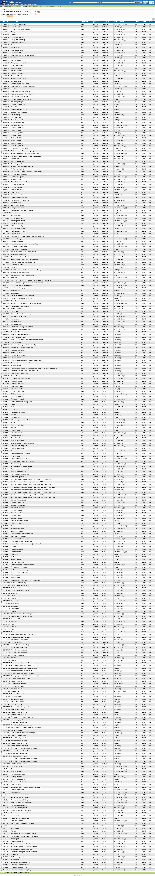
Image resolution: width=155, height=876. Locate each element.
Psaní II (13, 627)
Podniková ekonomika (17, 396)
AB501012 (6, 52)
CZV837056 (6, 722)
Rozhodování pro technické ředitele (21, 665)
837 (136, 24)
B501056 (5, 495)
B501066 (5, 521)
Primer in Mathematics (17, 184)
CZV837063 (6, 740)
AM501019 (6, 257)
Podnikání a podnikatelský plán (20, 474)
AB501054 (6, 138)
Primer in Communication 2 (19, 182)
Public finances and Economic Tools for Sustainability (26, 156)
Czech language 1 (16, 115)
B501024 (5, 453)
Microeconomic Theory (17, 223)
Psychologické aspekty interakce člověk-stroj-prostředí (26, 580)
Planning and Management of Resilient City (23, 345)
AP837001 (6, 373)
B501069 (5, 528)
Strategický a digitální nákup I (19, 738)
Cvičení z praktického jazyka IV (20, 590)
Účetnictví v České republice (19, 446)
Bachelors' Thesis (16, 68)
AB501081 (6, 164)
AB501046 (6, 117)
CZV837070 (6, 758)
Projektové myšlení (16, 696)
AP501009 (6, 355)
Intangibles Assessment (18, 350)
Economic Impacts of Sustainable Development (24, 363)
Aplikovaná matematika (18, 557)
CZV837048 (6, 702)
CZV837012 (6, 611)
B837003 (5, 567)
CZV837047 (6, 699)
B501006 (5, 407)
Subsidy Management (17, 122)
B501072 (5, 536)
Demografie (14, 546)
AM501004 (6, 221)
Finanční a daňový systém (18, 425)
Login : (70, 2)
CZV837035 (6, 668)
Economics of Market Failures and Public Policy (24, 371)
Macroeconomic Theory (18, 228)
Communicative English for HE (20, 683)
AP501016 (6, 371)
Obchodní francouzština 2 (18, 502)
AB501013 (6, 55)
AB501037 (6, 94)
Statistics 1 (14, 45)
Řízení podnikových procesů (19, 567)
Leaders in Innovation (17, 383)
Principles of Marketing (17, 37)
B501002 (5, 396)
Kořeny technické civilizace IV (19, 753)
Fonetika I (14, 595)
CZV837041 (6, 683)
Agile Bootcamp (15, 290)
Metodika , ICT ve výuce (18, 619)
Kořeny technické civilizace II (19, 745)
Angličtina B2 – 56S (16, 704)
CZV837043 (6, 689)
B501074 (5, 539)
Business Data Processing (18, 78)
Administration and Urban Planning (21, 314)
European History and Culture (19, 112)
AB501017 (6, 65)
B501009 (5, 414)
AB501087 (6, 177)
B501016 (5, 433)
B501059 (5, 502)
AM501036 (6, 296)
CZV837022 (6, 637)
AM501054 (6, 303)
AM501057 (6, 311)
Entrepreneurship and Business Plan (21, 99)
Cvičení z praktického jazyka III (20, 588)
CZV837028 (6, 652)
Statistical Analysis (16, 215)
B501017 (5, 435)
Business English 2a (17, 133)
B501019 (5, 440)
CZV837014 (6, 616)
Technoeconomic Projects (18, 316)
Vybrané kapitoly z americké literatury (22, 634)
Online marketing (16, 464)
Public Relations (15, 301)
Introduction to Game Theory (19, 96)
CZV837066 (6, 748)
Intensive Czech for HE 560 (19, 714)
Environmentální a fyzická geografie (21, 541)
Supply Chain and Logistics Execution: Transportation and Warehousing (31, 283)
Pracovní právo (15, 456)
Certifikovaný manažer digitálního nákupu (23, 673)
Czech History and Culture (18, 120)
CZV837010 (6, 606)
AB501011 (6, 50)
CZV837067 (6, 751)
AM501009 (6, 233)
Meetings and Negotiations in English (21, 298)
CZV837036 (6, 670)
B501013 (5, 425)
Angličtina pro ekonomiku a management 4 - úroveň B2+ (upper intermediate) (33, 497)
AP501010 (6, 358)
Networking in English (17, 102)
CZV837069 (6, 756)
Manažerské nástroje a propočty (20, 526)
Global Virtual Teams (17, 264)
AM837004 (6, 332)
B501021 (5, 446)
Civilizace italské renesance (19, 756)
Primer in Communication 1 (19, 174)
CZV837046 (6, 696)
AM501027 (6, 275)
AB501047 (6, 120)
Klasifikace (35, 6)
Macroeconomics (16, 60)
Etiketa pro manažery (17, 531)
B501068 (5, 526)
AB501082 (6, 166)
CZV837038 (6, 676)
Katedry (24, 6)
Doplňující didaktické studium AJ (20, 678)
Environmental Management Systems (22, 327)
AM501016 (6, 249)
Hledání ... (11, 6)
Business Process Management (20, 272)
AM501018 (6, 254)
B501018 (5, 438)
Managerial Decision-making (19, 231)
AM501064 (6, 324)
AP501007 (6, 350)
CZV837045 (6, 694)
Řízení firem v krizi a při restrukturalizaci (22, 717)
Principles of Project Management (20, 32)
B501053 (5, 487)
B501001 (5, 394)
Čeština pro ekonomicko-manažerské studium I (24, 758)
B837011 (5, 580)
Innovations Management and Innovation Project (25, 244)
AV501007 (6, 383)
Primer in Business (16, 187)
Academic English (16, 179)
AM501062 (6, 319)
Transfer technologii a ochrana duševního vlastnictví (26, 727)
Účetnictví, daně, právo (17, 391)
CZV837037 (6, 673)
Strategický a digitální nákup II (19, 740)
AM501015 (6, 246)
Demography (15, 158)
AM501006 (6, 226)
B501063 (5, 513)
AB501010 (6, 47)
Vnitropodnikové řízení (17, 528)
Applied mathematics (17, 195)
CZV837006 (6, 595)
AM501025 (6, 270)
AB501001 (6, 24)
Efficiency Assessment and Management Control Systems (27, 236)
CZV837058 (6, 727)
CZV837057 (6, 725)
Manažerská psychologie (18, 412)
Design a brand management (19, 451)
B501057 (5, 497)
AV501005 (6, 378)
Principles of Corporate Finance (20, 63)
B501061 (5, 508)
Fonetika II (14, 598)
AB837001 (6, 208)
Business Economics (17, 27)
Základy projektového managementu (21, 402)
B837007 (5, 575)
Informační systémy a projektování (21, 420)
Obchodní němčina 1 (17, 510)
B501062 (5, 510)
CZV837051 (6, 709)
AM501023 (6, 264)
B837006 (5, 572)
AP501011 (6, 360)
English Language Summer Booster (21, 720)
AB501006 (6, 37)
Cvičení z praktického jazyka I (19, 583)
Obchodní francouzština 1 (18, 500)
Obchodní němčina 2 (17, 513)
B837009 (5, 577)
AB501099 (6, 202)
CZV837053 (6, 714)
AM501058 (6, 314)
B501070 (5, 531)
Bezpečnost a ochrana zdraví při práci (22, 533)
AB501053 (6, 135)
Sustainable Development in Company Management (26, 360)
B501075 (5, 541)
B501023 (5, 451)
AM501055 (6, 306)
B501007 (5, 409)
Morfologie (14, 621)
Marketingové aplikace (17, 440)
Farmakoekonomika (16, 552)
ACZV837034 (7, 213)
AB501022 (6, 73)
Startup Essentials (16, 730)
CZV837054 (6, 717)
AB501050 (6, 127)
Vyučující (18, 6)
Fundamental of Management (19, 373)
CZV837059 (6, 730)
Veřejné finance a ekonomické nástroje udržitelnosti (26, 544)
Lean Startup (15, 213)
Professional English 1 (17, 169)
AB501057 (6, 146)
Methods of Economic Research (20, 334)
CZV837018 (6, 627)
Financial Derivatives (17, 190)
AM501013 (6, 241)
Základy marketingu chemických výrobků (22, 564)
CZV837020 (6, 632)
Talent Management (16, 125)
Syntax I (13, 629)
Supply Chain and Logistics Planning (21, 285)
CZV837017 (6, 624)
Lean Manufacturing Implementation (21, 288)
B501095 (5, 557)
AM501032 (6, 285)
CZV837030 (6, 658)
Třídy (29, 6)
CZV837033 (6, 665)
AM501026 (6, 272)
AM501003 (6, 218)
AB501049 (6, 125)
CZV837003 (6, 588)
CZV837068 (6, 753)
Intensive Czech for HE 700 (19, 743)
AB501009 (6, 45)
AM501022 (6, 262)
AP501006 (6, 347)
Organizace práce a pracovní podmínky (22, 443)
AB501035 (6, 89)
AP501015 (6, 368)
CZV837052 (6, 712)
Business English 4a (17, 143)
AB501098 (6, 200)
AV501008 (6, 386)
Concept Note (15, 293)
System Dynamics (16, 308)
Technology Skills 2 (16, 321)
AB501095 (6, 195)
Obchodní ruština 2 (16, 518)
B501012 (5, 422)
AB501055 (6, 140)
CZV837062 (6, 738)
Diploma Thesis (15, 233)
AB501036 (6, 91)
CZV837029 (6, 655)
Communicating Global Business (20, 378)
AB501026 (6, 78)
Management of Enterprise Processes (22, 210)
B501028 (5, 464)
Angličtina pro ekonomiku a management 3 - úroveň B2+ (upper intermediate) (33, 492)
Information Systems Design (19, 249)
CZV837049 (6, 704)
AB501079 (6, 158)
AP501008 (6, 352)
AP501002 (6, 337)
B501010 (5, 417)
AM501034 (6, 290)
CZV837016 (6, 621)
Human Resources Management (20, 29)
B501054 (5, 489)
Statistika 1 (14, 414)
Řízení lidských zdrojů (17, 399)
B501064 (5, 515)
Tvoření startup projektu (18, 709)
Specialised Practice (17, 332)
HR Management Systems (18, 226)
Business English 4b (17, 146)
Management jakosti (17, 435)
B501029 (5, 466)
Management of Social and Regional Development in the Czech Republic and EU (34, 368)
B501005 (5, 404)
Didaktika (13, 593)
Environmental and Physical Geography (22, 151)
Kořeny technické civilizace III (19, 751)
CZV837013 (6, 614)
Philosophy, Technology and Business (22, 166)
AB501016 (6, 63)
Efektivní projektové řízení (18, 735)
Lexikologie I (14, 606)
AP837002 (6, 376)
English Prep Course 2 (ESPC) (20, 647)
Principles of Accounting (18, 40)
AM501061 (6, 316)
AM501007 (6, 228)
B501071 (5, 533)
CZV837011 (6, 608)
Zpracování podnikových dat (19, 458)
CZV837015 (6, 619)
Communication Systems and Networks (22, 275)
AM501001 (6, 215)
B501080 (5, 549)
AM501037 (6, 298)
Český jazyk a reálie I (17, 699)
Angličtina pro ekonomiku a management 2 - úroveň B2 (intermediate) (31, 484)
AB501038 (6, 96)
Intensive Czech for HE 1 (18, 681)
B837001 (5, 562)
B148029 (5, 391)
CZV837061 (6, 735)
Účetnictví (14, 409)
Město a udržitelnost (17, 549)
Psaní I (13, 624)
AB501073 (6, 148)
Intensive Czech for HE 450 (19, 712)
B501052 (5, 484)
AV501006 (6, 381)
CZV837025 (6, 645)
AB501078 (6, 156)
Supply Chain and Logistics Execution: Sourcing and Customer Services (31, 280)
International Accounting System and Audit (23, 86)
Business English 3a (17, 138)
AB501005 (6, 34)
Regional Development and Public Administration (25, 153)
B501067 (5, 523)
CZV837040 (6, 681)
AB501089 (6, 182)
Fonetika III (14, 601)
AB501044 (6, 112)
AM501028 (6, 277)
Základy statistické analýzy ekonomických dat (24, 668)
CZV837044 (6, 691)
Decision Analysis (16, 358)
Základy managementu (17, 394)
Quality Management (17, 65)
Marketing (14, 407)
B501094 (5, 554)
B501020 (5, 443)
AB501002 (6, 27)
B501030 (5, 469)
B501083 (5, 552)
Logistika (13, 404)
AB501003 (6, 29)
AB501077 (6, 153)
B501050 (5, 479)
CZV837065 (6, 745)
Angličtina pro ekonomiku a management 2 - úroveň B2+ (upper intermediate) (33, 487)
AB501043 (6, 109)
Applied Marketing (16, 71)
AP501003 (6, 339)
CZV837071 (6, 761)
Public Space (15, 311)
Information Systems (17, 50)
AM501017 (6, 252)
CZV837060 (6, 733)
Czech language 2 (16, 164)
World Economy (15, 89)
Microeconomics (16, 47)
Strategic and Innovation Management (22, 347)
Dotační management (17, 477)
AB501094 (6, 192)
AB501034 (6, 86)
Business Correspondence (18, 104)
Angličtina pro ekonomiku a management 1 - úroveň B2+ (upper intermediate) (33, 482)
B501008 (5, 412)
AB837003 (6, 210)
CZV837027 (6, 650)
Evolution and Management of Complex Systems (25, 259)
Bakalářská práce (16, 438)
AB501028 (6, 81)
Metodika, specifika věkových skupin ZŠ (22, 614)
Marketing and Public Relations (20, 306)
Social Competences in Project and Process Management (27, 270)
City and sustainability (17, 161)
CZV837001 (6, 583)
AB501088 (6, 179)
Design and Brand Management (20, 76)
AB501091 (6, 187)
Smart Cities (14, 267)
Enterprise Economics (17, 208)
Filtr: (4, 9)
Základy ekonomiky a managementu (21, 570)
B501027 (5, 461)
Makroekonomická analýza (18, 471)
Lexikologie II (15, 608)
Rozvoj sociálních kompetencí (19, 572)
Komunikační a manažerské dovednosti (22, 461)
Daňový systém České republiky (20, 469)
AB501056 (6, 143)
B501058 (5, 500)
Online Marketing (16, 81)
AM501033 (6, 288)
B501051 (5, 482)
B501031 (5, 471)
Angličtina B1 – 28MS (17, 686)
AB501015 (6, 60)
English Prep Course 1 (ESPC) (20, 645)
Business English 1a (17, 127)
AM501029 (6, 280)
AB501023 (6, 76)
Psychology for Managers (18, 42)
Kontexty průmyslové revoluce (19, 521)
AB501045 (6, 115)
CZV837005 (6, 593)
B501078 (5, 544)
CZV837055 (6, 720)
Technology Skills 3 (16, 324)
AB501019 (6, 71)
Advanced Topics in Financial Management (23, 252)
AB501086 (6, 174)
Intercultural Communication (19, 109)
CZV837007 (6, 598)
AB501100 (6, 205)
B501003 (5, 399)
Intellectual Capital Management (20, 329)
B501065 (5, 518)
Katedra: (3, 14)
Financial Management (17, 239)
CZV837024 (6, 642)
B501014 (5, 427)
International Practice (17, 386)
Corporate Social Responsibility (20, 148)
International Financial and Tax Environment (23, 55)
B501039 (5, 474)
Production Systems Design (19, 246)
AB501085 (6, 171)
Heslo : (99, 2)
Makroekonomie (15, 430)
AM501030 (6, 283)
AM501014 (6, 244)
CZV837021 (6, 634)
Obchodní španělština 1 (18, 505)
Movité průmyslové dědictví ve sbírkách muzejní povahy (27, 676)
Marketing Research (17, 73)
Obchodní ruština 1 (16, 515)
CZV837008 (6, 601)
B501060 (5, 505)
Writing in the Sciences (17, 205)
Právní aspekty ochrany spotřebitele (21, 466)
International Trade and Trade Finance (22, 94)
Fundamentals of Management (20, 707)
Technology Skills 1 (16, 202)
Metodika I (14, 611)
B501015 (5, 430)
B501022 (5, 448)
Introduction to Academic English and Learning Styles (26, 171)
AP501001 (6, 334)
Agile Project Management (18, 254)
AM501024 (6, 267)
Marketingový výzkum (17, 448)
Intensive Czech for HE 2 (18, 691)
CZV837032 (6, 663)
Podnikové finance (16, 433)
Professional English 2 (17, 177)
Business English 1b (17, 130)
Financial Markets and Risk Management (23, 262)
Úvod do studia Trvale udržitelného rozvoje (23, 539)
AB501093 (6, 190)
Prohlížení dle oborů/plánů (46, 6)
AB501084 (6, 169)
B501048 (5, 477)
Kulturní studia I (15, 603)
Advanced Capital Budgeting (19, 337)
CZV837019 (6, 629)
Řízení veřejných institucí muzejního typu (23, 733)
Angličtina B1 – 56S (16, 689)
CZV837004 (6, 590)
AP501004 (6, 342)
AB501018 (6, 68)
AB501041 (6, 104)
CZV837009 (6, 603)
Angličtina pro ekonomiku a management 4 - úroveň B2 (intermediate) (31, 495)
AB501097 (6, 197)
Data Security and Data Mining (20, 83)
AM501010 (6, 236)
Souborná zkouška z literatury (19, 639)
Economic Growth (16, 342)
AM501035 (6, 293)
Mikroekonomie (15, 417)
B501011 (5, 420)
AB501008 (6, 42)
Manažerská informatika (18, 523)
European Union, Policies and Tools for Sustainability (26, 303)
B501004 (5, 402)
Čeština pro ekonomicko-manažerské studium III (25, 748)
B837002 (5, 564)
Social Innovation (16, 365)
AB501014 (6, 58)
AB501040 (6, 102)
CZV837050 (6, 707)
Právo (13, 422)
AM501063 (6, 321)
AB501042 (6, 107)
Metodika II (14, 658)
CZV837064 (6, 743)
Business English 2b (17, 135)
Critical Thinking (15, 107)
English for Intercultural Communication (22, 296)
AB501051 (6, 130)
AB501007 (6, 40)
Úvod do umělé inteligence (18, 536)
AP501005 (6, 345)
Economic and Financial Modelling (21, 257)
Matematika (14, 554)
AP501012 (6, 363)
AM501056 (6, 308)
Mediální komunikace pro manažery (21, 670)
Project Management (17, 218)
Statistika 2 (14, 427)
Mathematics (15, 192)
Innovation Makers (16, 381)
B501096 (5, 559)
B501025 (5, 456)
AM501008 (6, 231)
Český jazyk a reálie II (17, 702)
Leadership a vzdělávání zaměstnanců (22, 453)
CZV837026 (6, 647)
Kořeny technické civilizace (19, 722)
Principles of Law (16, 52)
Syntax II (13, 632)
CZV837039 (6, 678)
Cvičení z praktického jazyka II (20, 585)
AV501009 (6, 389)
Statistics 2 (14, 58)
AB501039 (6, 99)
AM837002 (6, 329)
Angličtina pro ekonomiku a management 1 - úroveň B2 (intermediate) (31, 479)
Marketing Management (18, 221)
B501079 (5, 546)
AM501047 (6, 301)
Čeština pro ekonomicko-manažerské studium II (24, 761)
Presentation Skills (16, 117)
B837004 (5, 570)
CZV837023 (6, 639)
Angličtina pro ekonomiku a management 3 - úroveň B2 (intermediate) (31, 489)
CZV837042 (6, 686)
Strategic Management (17, 241)
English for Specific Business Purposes (22, 663)
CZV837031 (6, 660)
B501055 (5, 492)
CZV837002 (6, 585)
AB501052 (6, 133)
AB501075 (6, 151)
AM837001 (6, 327)
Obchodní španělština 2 (18, 508)
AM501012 (6, 239)
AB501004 (6, 32)
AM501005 (6, 223)
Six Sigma (14, 277)
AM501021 (6, 259)
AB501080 (6, 161)
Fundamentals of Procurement (20, 200)
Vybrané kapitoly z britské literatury (21, 637)
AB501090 (6, 184)
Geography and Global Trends (20, 197)
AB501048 (6, 122)
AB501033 (6, 83)
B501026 (5, 458)
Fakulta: (3, 11)
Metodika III (14, 660)
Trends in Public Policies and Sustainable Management (27, 339)
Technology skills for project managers (22, 725)
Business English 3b (17, 140)
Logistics (13, 34)
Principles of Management (18, 24)
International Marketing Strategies (20, 91)
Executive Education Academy (20, 694)
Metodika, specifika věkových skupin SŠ (22, 616)
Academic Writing (16, 319)
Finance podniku (16, 559)
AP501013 (6, 365)
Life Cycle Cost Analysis (18, 355)
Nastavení (58, 6)
